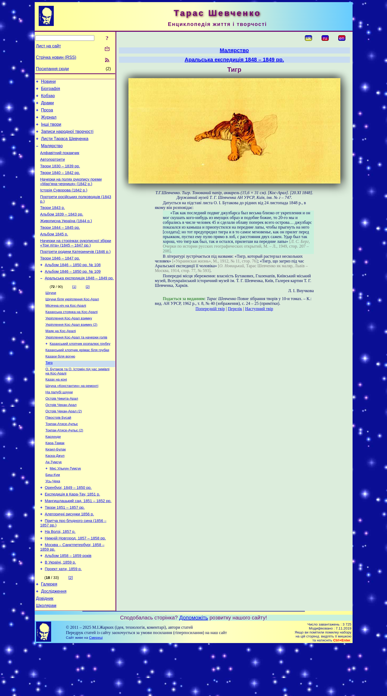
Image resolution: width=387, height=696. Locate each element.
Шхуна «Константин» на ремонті (72, 416)
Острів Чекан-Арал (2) (64, 443)
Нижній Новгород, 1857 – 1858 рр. (75, 583)
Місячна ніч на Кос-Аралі (66, 329)
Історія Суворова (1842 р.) (63, 203)
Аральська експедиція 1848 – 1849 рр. (79, 300)
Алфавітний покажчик (59, 161)
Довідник (45, 648)
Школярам (46, 656)
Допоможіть (193, 668)
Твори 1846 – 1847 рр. (60, 278)
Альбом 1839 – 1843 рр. (61, 229)
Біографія (50, 90)
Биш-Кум (53, 512)
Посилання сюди (52, 68)
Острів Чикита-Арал (62, 430)
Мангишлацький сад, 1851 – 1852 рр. (78, 541)
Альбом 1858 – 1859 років (68, 602)
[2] (88, 309)
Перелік (235, 308)
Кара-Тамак (55, 478)
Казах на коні (56, 409)
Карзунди (53, 471)
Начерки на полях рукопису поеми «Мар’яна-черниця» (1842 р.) (71, 193)
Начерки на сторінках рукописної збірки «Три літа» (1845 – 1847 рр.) (75, 261)
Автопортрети (52, 169)
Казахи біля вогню (60, 384)
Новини (48, 82)
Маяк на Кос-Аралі (61, 357)
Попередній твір (210, 308)
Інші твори (51, 130)
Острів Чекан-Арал (61, 437)
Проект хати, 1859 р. (63, 616)
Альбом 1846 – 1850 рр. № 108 (73, 285)
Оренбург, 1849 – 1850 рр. (68, 526)
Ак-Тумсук (54, 499)
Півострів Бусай (58, 450)
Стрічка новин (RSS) (56, 57)
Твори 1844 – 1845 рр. (60, 244)
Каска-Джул (55, 492)
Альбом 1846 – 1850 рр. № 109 (73, 293)
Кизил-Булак (56, 485)
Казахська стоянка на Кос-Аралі (72, 336)
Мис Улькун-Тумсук (65, 505)
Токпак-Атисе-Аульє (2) (64, 464)
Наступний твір (259, 308)
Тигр (49, 391)
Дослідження (53, 640)
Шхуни (51, 316)
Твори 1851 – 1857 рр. (64, 549)
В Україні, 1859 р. (60, 609)
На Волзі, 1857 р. (60, 575)
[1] (74, 309)
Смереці (96, 688)
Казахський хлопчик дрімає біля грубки (77, 378)
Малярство (52, 153)
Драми (47, 106)
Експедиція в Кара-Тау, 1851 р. (72, 534)
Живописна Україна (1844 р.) (66, 237)
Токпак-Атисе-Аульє (62, 457)
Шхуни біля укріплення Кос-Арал (72, 322)
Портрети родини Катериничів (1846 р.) (75, 271)
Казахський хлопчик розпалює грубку (80, 371)
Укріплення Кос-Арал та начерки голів (76, 364)
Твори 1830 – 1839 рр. (60, 176)
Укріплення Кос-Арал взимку (69, 343)
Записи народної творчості (67, 138)
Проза (47, 114)
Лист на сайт (48, 46)
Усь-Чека (53, 519)
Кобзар (48, 98)
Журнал (48, 122)
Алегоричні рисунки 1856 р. (69, 556)
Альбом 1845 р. (54, 251)
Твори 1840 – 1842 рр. (60, 184)
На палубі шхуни (59, 423)
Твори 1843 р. (52, 222)
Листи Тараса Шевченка (64, 146)
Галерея (49, 632)
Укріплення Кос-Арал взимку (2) (71, 350)
